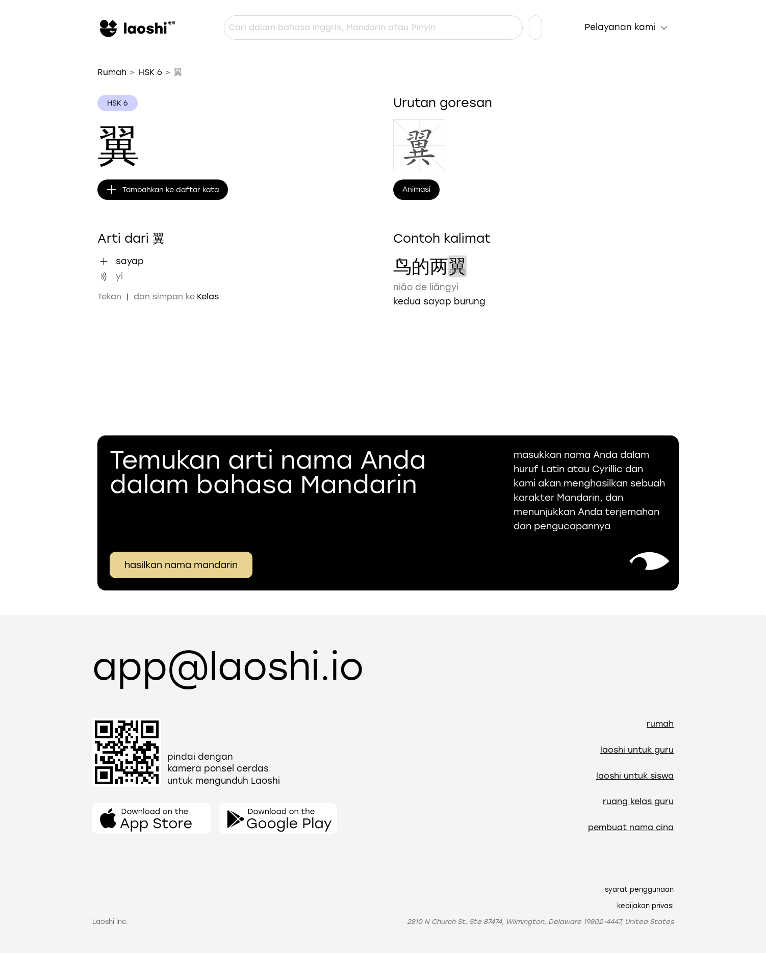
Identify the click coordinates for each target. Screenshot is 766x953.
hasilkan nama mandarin (181, 565)
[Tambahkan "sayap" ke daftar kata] (103, 261)
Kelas (208, 296)
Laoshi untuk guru (637, 750)
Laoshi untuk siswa (635, 776)
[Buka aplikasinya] (151, 818)
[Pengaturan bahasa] (535, 27)
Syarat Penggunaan (639, 889)
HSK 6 (150, 72)
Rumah (111, 72)
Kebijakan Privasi (645, 906)
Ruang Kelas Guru (638, 801)
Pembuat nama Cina (631, 827)
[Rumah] (136, 27)
